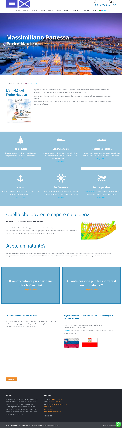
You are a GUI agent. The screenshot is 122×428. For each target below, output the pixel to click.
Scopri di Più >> (30, 290)
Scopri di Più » (20, 159)
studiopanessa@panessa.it (59, 404)
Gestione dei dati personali (52, 412)
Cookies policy (48, 409)
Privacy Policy (48, 407)
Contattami (11, 379)
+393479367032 (104, 5)
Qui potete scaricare (90, 191)
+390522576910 (57, 399)
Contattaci (67, 330)
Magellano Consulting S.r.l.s (51, 425)
